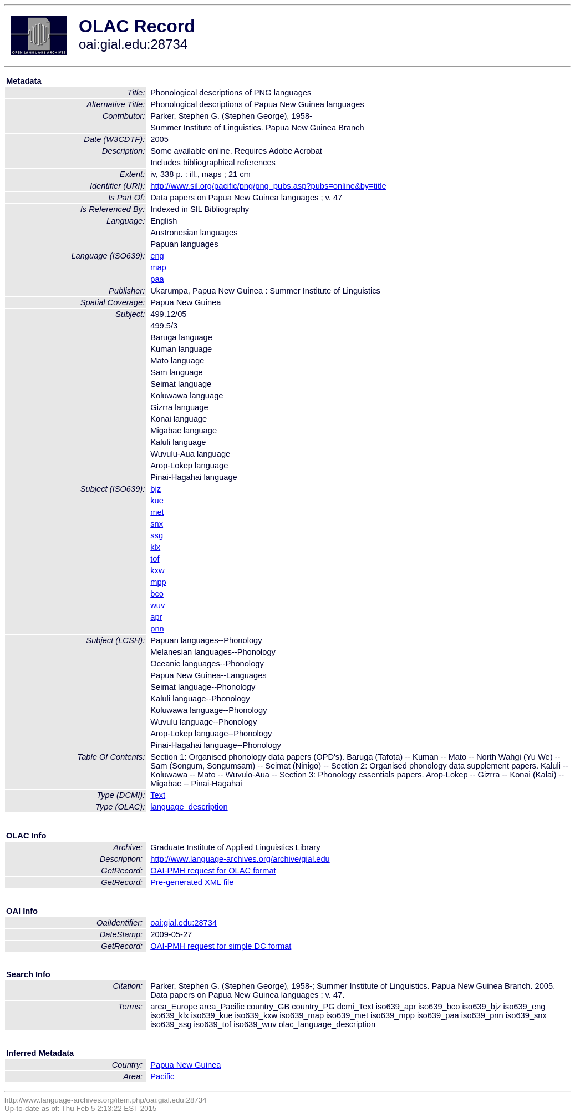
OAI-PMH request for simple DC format (220, 946)
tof (154, 558)
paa (157, 279)
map (158, 267)
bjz (155, 488)
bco (157, 593)
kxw (157, 570)
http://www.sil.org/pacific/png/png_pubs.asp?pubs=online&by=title (268, 185)
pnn (157, 628)
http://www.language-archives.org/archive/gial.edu (239, 859)
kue (157, 500)
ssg (156, 535)
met (157, 512)
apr (156, 617)
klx (155, 547)
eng (157, 255)
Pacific (162, 1076)
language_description (188, 806)
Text (157, 795)
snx (156, 523)
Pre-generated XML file (191, 882)
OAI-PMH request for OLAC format (213, 870)
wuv (157, 605)
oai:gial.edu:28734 (183, 922)
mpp (158, 582)
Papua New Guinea (185, 1064)
